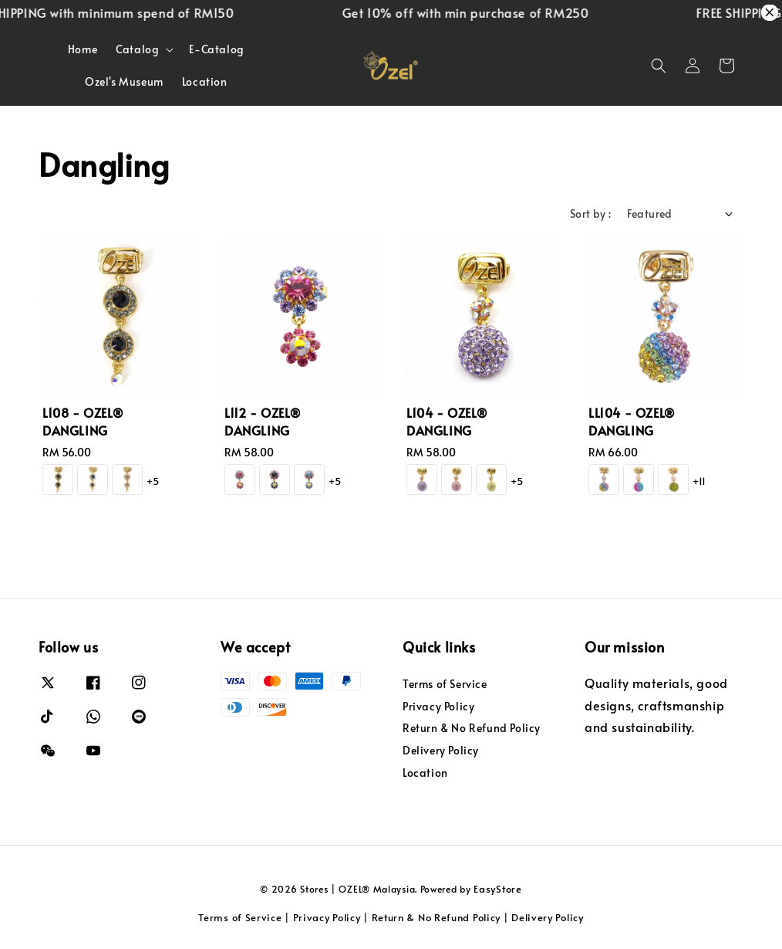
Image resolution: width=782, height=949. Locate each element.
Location (205, 81)
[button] (659, 66)
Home (82, 49)
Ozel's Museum (124, 81)
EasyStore (497, 889)
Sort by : (591, 213)
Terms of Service (445, 684)
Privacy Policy (438, 706)
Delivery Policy (441, 750)
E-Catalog (216, 49)
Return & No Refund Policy (472, 727)
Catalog (137, 49)
